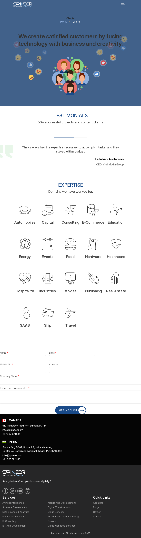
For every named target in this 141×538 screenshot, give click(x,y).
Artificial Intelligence (13, 502)
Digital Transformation (59, 507)
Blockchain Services (13, 516)
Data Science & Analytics (15, 512)
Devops (52, 521)
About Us (98, 502)
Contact (97, 516)
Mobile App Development (62, 502)
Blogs (96, 507)
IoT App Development (14, 525)
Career (97, 512)
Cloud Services (56, 512)
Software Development (15, 507)
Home (63, 21)
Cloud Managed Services (61, 525)
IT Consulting (9, 521)
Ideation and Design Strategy (63, 516)
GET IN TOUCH (72, 410)
